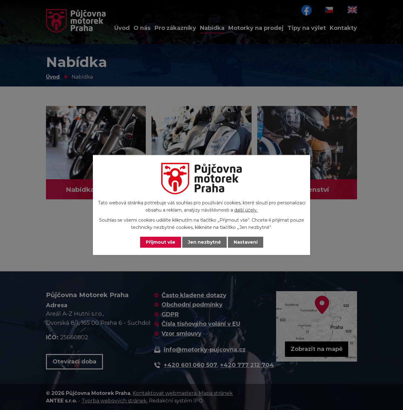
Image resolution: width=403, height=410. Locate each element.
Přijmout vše (160, 242)
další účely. (246, 210)
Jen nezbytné (204, 242)
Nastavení (246, 242)
